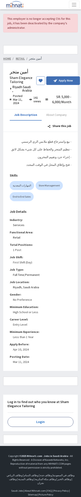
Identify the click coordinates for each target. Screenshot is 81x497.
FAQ (49, 490)
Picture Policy (46, 494)
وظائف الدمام (31, 475)
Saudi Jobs (17, 490)
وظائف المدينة (25, 479)
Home (7, 58)
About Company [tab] (56, 115)
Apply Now (63, 80)
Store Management (49, 185)
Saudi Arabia (31, 287)
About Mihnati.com (35, 490)
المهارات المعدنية (22, 185)
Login (40, 422)
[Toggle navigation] (74, 4)
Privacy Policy (61, 490)
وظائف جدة (46, 475)
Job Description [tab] (25, 115)
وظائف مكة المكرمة (45, 479)
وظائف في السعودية (64, 475)
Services (18, 225)
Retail (16, 237)
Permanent (32, 275)
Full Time (18, 275)
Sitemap (32, 494)
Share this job (59, 126)
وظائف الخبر (64, 479)
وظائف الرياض (14, 475)
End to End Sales (22, 196)
